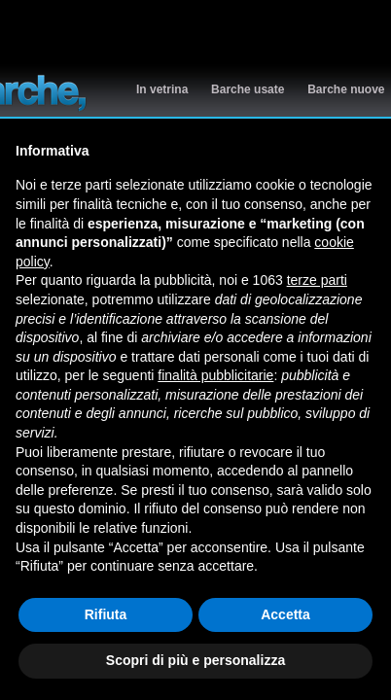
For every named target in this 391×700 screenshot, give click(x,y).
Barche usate (247, 89)
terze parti (317, 280)
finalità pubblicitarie (215, 375)
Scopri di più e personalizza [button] (195, 660)
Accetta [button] (285, 614)
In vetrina (162, 89)
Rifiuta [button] (106, 614)
